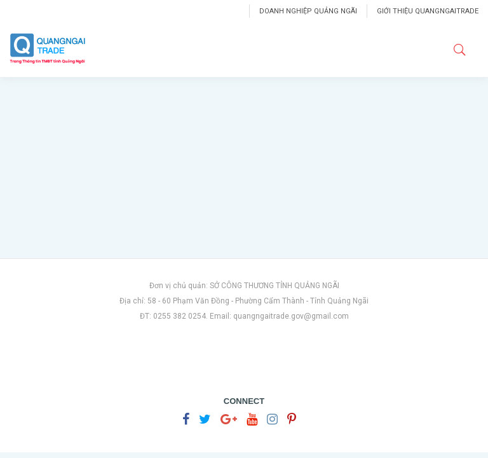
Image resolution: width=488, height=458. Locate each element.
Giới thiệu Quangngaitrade (427, 11)
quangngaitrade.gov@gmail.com (291, 316)
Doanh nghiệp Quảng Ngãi (308, 11)
